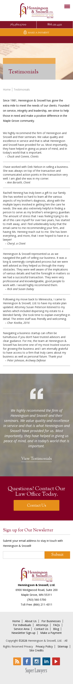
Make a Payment (51, 632)
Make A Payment (36, 32)
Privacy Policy (44, 646)
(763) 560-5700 (36, 599)
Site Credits (36, 650)
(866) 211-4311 (42, 604)
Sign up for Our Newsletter (28, 530)
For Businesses (51, 621)
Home (7, 89)
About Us (31, 621)
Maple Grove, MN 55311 (36, 595)
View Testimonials (36, 459)
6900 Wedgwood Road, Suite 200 (37, 590)
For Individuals (22, 625)
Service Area (21, 629)
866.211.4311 (54, 25)
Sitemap (63, 646)
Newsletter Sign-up (23, 632)
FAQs (56, 625)
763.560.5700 (18, 25)
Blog (56, 629)
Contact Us (36, 506)
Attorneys (42, 625)
